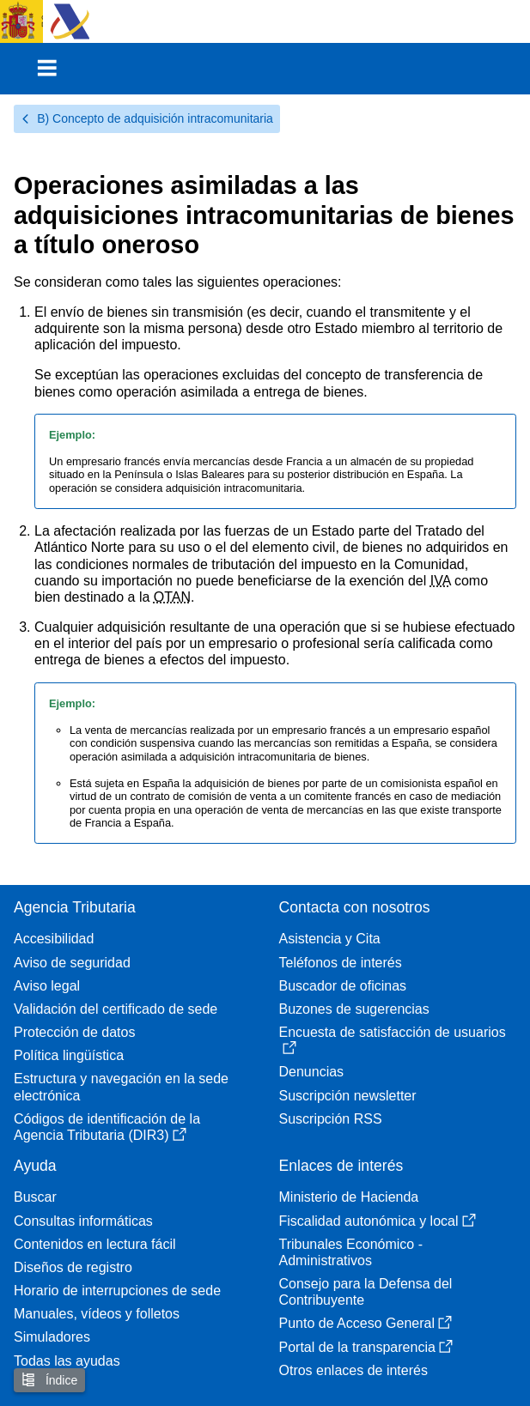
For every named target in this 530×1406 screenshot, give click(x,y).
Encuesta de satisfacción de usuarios (392, 1040)
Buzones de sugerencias (354, 1009)
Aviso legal (47, 986)
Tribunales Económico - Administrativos (351, 1252)
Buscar (35, 1197)
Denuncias (311, 1071)
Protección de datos (74, 1032)
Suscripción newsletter (348, 1095)
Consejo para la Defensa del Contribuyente (366, 1291)
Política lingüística (69, 1055)
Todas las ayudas (67, 1361)
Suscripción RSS (330, 1119)
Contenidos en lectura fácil (95, 1244)
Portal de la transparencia (366, 1347)
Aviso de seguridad (72, 962)
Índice (49, 1380)
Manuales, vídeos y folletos (97, 1313)
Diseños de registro (73, 1267)
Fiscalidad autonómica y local (377, 1221)
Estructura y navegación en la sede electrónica (121, 1086)
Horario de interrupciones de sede (117, 1290)
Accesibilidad (54, 938)
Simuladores (52, 1337)
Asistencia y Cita (330, 938)
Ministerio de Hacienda (349, 1197)
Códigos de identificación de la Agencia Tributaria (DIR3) (107, 1127)
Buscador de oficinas (343, 986)
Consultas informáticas (83, 1221)
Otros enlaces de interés (353, 1370)
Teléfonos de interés (340, 962)
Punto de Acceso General (365, 1323)
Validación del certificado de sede (115, 1009)
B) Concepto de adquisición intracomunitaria (147, 118)
